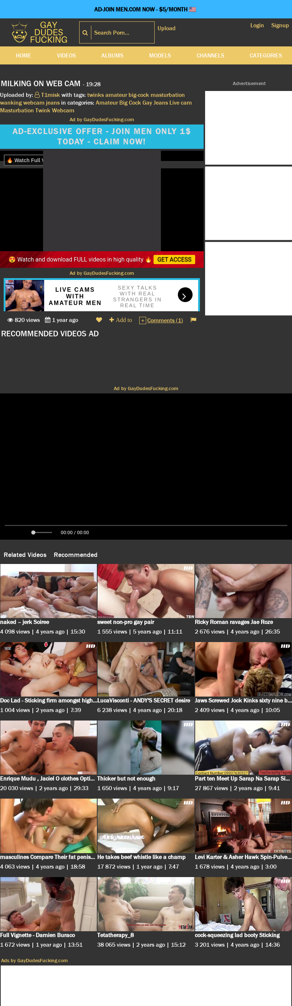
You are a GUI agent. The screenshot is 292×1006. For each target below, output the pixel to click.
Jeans (161, 102)
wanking (11, 102)
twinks (95, 95)
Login (257, 25)
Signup (280, 25)
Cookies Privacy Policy (71, 1000)
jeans (53, 102)
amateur (116, 95)
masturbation (168, 95)
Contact (200, 1000)
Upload (167, 28)
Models (160, 55)
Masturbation (17, 110)
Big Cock (130, 102)
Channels (210, 55)
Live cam (180, 102)
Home (23, 55)
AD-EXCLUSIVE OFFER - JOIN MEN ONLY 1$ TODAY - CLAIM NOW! (102, 136)
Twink (42, 110)
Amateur (107, 102)
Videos (66, 55)
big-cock (139, 95)
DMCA (112, 1000)
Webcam (63, 110)
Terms (134, 1000)
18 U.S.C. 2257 (166, 1000)
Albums (112, 55)
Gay (147, 102)
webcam (34, 102)
